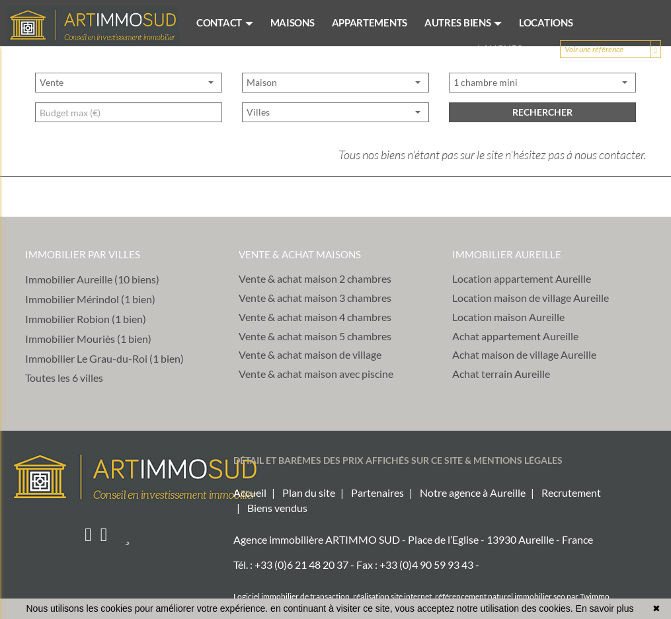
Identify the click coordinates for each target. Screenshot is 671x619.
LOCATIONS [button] (545, 22)
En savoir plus (605, 608)
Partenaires (377, 492)
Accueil (249, 492)
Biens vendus (277, 507)
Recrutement (571, 492)
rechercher (542, 156)
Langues (505, 49)
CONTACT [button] (224, 22)
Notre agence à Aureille (473, 492)
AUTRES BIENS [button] (463, 22)
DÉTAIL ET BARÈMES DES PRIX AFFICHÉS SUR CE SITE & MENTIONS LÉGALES (398, 460)
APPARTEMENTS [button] (369, 22)
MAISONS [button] (292, 22)
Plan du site (308, 492)
